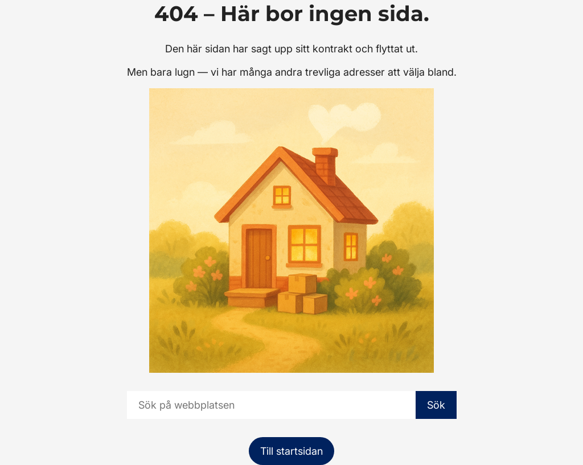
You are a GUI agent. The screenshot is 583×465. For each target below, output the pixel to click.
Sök (436, 405)
